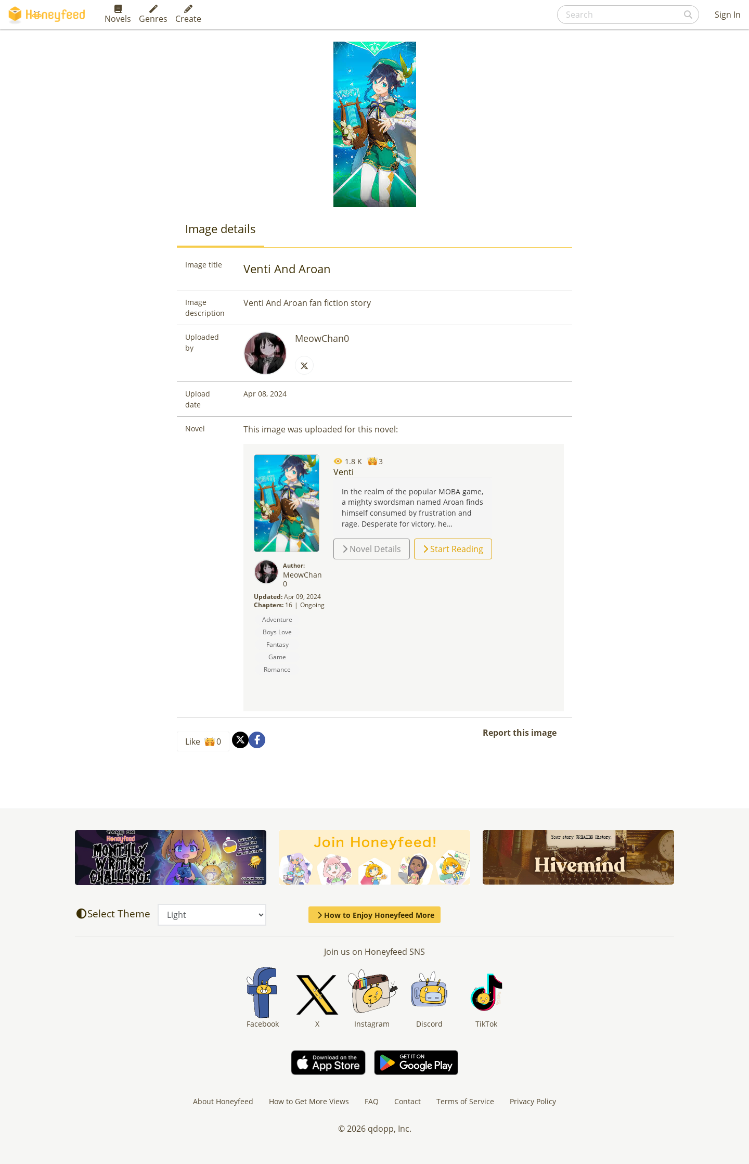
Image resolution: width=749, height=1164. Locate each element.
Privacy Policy (533, 1101)
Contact (407, 1101)
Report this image (520, 732)
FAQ (372, 1101)
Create (188, 14)
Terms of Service (465, 1101)
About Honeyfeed (223, 1101)
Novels (118, 14)
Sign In (728, 14)
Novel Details (371, 549)
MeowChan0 (322, 338)
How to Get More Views (309, 1101)
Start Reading (453, 549)
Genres (153, 14)
